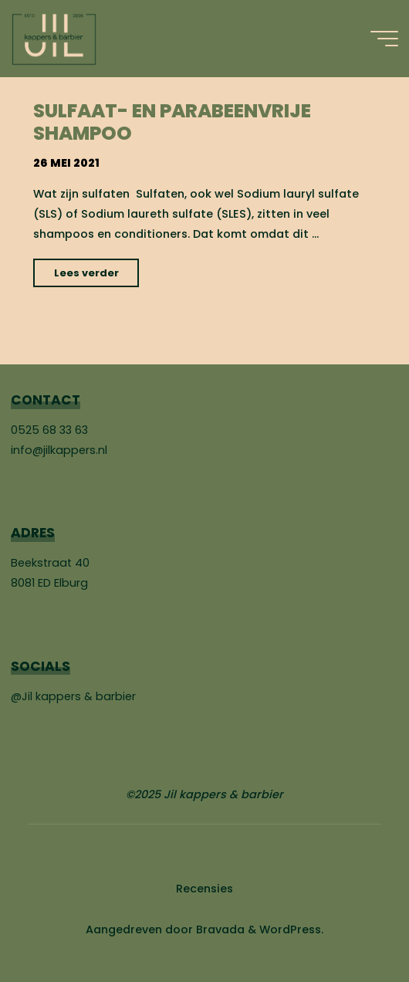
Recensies (204, 888)
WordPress (290, 929)
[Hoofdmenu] (384, 38)
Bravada (219, 929)
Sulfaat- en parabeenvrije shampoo (172, 122)
